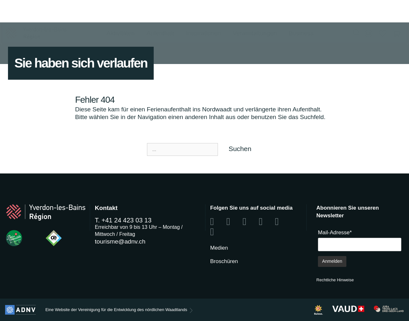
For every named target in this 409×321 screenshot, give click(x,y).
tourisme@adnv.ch (120, 241)
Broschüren (224, 261)
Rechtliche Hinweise (335, 279)
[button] (357, 12)
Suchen (239, 148)
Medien (219, 248)
